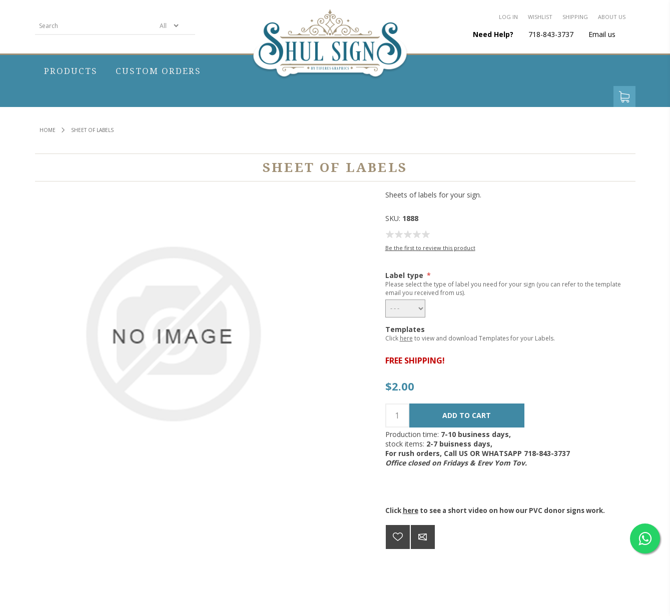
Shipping (575, 16)
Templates (405, 329)
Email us (601, 34)
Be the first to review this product (430, 248)
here (406, 338)
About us (611, 16)
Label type (405, 275)
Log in (508, 16)
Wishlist (540, 16)
